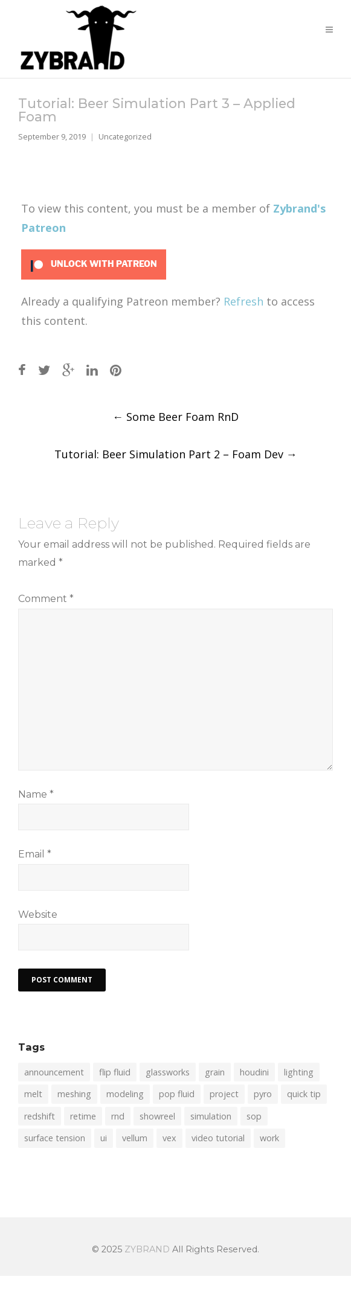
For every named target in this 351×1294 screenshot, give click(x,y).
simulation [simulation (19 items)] (210, 1116)
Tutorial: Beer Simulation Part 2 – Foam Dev (175, 454)
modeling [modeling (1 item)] (125, 1094)
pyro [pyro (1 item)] (263, 1094)
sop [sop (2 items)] (254, 1116)
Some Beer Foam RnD (175, 416)
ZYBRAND (147, 1249)
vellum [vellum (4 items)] (134, 1138)
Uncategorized (125, 136)
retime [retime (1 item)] (83, 1116)
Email (34, 854)
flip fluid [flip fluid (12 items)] (114, 1072)
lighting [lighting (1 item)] (299, 1072)
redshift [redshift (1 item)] (39, 1116)
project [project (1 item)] (224, 1094)
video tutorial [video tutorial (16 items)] (218, 1138)
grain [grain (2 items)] (215, 1072)
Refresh (243, 301)
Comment (46, 598)
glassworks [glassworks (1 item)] (168, 1072)
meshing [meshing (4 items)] (74, 1094)
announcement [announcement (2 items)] (54, 1072)
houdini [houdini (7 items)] (254, 1072)
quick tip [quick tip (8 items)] (304, 1094)
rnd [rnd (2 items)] (117, 1116)
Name (36, 794)
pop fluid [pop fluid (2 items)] (177, 1094)
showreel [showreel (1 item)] (157, 1116)
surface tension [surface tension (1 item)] (54, 1138)
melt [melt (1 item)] (33, 1094)
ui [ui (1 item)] (103, 1138)
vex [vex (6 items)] (169, 1138)
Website (37, 914)
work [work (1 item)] (269, 1138)
